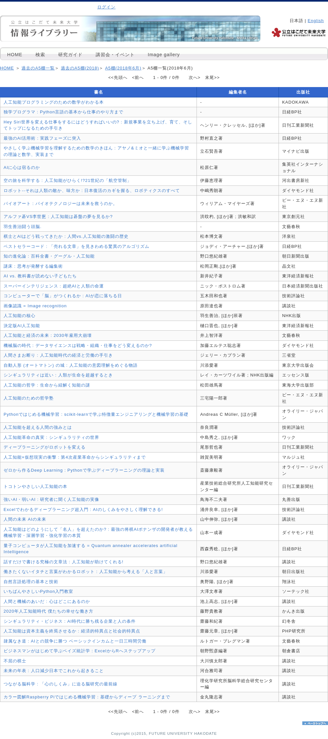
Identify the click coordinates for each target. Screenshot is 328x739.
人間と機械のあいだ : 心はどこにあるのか (47, 601)
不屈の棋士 (15, 660)
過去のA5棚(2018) (80, 68)
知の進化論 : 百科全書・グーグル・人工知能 (49, 256)
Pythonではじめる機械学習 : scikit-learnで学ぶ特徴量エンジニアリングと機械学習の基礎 (96, 414)
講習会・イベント (115, 54)
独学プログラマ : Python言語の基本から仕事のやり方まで (63, 111)
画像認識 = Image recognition (35, 305)
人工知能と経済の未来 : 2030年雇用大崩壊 (48, 335)
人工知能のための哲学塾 (29, 398)
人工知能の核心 (19, 315)
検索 (40, 54)
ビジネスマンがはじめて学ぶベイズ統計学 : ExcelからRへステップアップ (80, 650)
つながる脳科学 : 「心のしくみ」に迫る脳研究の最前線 (60, 684)
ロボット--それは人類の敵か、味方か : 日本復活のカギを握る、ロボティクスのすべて (92, 190)
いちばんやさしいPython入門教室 (38, 591)
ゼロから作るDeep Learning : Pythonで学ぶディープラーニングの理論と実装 (84, 470)
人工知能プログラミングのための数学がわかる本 (54, 102)
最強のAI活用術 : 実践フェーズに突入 (42, 138)
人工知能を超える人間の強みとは (38, 427)
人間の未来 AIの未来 (25, 519)
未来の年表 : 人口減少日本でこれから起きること (54, 670)
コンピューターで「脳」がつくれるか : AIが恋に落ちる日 (63, 295)
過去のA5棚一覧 (38, 68)
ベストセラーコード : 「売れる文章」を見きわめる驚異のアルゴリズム (76, 246)
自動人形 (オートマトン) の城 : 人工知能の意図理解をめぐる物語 (71, 365)
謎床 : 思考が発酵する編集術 (33, 266)
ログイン (106, 7)
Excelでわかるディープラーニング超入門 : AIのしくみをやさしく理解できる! (83, 509)
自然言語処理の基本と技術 (31, 581)
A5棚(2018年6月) (123, 68)
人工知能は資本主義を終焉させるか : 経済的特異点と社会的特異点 (72, 631)
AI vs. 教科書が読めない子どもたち (40, 276)
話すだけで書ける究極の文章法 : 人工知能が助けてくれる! (63, 561)
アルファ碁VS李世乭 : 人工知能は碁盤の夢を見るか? (58, 216)
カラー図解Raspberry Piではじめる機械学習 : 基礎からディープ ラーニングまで (87, 696)
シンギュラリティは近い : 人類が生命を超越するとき (58, 375)
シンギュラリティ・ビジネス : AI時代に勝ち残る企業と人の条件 (70, 621)
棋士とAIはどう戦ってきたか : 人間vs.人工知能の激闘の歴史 (66, 236)
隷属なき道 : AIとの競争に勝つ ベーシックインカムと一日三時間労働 (75, 641)
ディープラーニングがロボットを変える (45, 447)
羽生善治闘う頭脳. (23, 226)
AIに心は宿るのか (22, 167)
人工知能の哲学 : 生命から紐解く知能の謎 (47, 385)
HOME (14, 54)
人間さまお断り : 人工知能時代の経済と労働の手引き (58, 355)
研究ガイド (70, 54)
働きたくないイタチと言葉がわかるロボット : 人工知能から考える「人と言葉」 (86, 571)
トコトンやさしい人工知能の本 (35, 486)
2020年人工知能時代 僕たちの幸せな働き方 (48, 611)
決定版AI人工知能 (22, 325)
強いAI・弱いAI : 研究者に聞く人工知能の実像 (51, 499)
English (316, 20)
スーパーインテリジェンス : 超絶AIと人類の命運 (54, 286)
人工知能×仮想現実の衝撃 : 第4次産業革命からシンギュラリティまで (75, 457)
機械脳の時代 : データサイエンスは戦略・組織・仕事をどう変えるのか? (78, 345)
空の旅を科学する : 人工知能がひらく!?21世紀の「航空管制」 (67, 180)
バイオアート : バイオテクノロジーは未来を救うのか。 (60, 203)
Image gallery (164, 54)
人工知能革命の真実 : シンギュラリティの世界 (51, 437)
